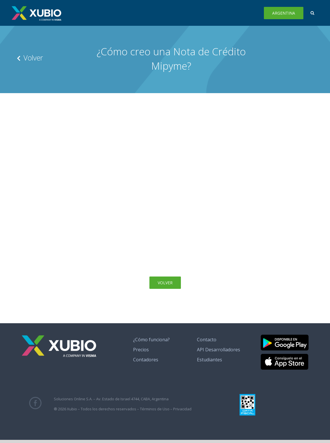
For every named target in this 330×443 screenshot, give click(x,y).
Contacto (206, 339)
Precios (141, 349)
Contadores (145, 359)
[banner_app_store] (284, 356)
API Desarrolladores (218, 349)
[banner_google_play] (285, 337)
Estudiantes (209, 359)
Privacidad (182, 408)
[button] (312, 13)
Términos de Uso (154, 408)
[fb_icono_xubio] (35, 399)
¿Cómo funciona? (151, 339)
